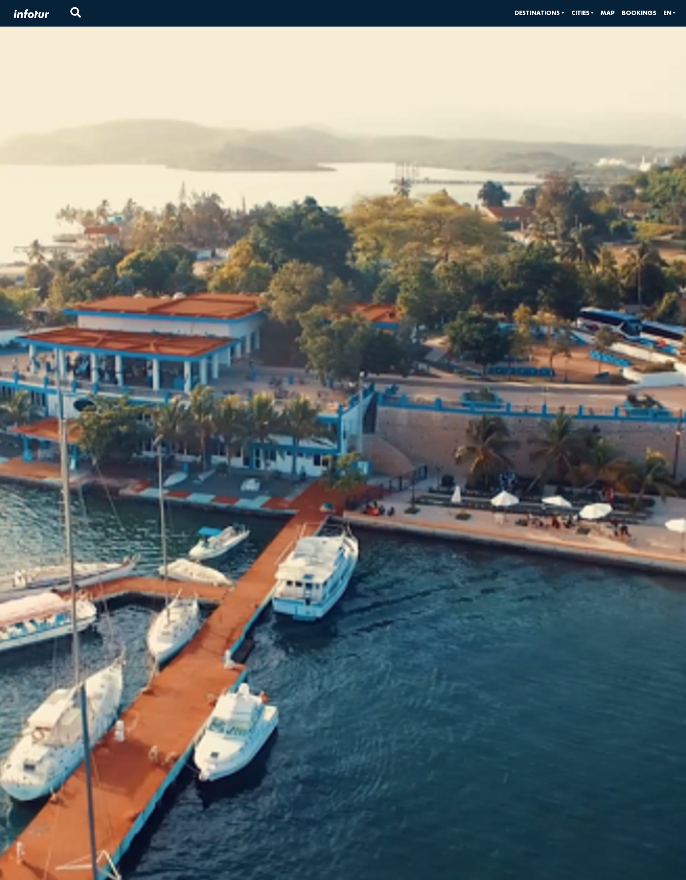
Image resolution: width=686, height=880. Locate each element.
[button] (539, 13)
